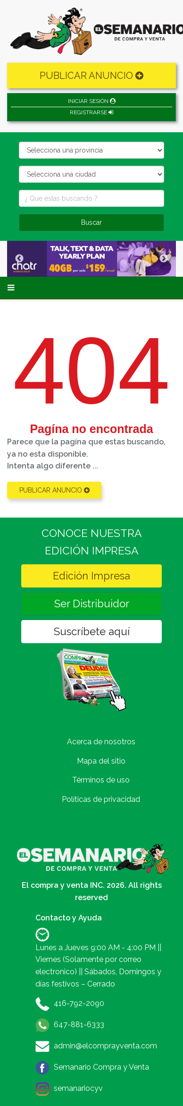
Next (163, 259)
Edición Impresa (91, 576)
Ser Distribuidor (91, 603)
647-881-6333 (79, 1024)
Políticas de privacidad (101, 799)
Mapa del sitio (101, 761)
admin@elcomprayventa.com (105, 1045)
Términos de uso (101, 779)
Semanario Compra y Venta (101, 1067)
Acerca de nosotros (101, 741)
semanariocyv (78, 1088)
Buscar (91, 222)
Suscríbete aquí (92, 631)
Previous (19, 259)
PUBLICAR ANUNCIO (91, 75)
